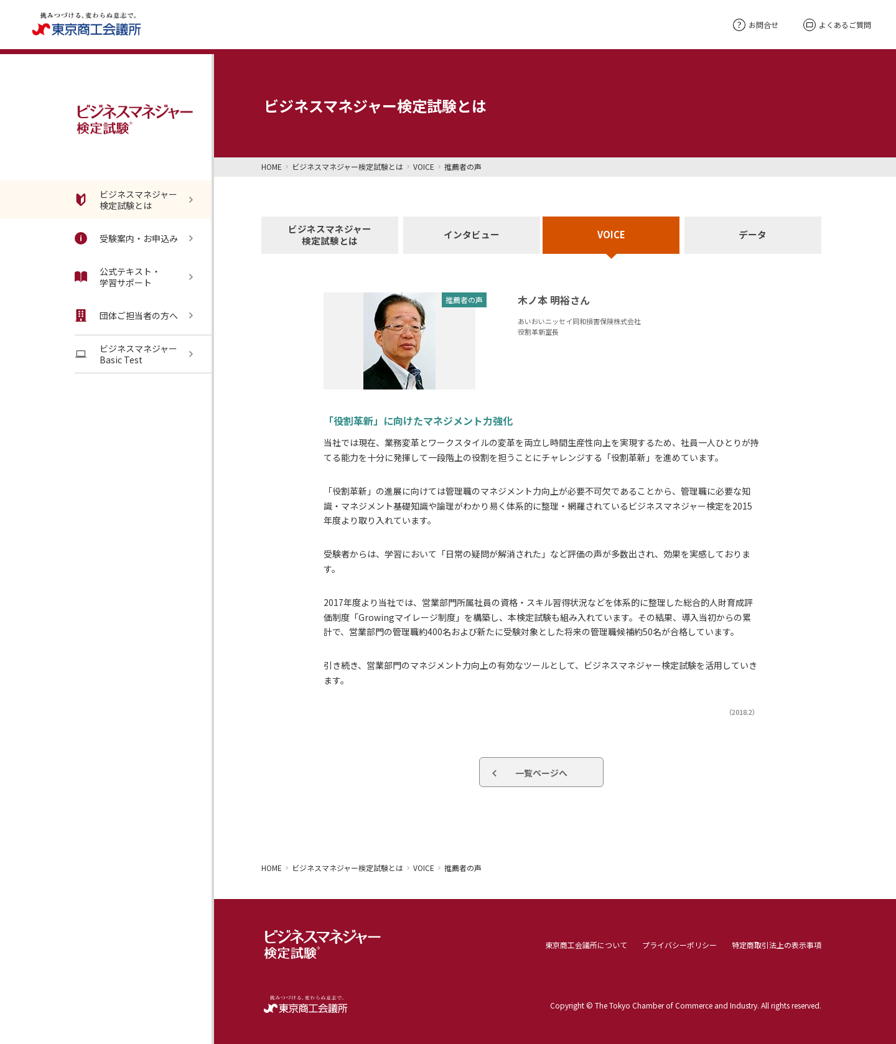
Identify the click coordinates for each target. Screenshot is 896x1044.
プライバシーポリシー (679, 944)
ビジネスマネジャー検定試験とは (126, 200)
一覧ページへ (541, 773)
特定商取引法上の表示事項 (776, 944)
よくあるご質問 (837, 25)
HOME (271, 166)
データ (753, 235)
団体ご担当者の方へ (126, 315)
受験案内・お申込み (126, 238)
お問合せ (755, 24)
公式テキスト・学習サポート (118, 277)
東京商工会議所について (586, 944)
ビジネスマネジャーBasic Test (126, 354)
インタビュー (471, 235)
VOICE (423, 166)
